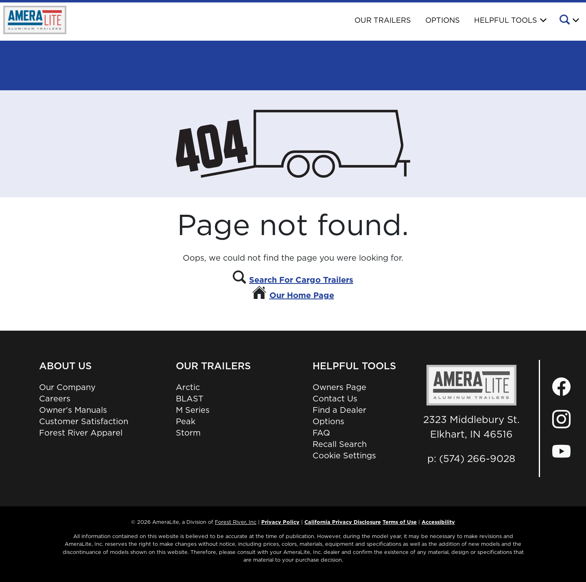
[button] (568, 21)
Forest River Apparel (80, 432)
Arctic (188, 387)
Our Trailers (382, 20)
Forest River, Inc (235, 521)
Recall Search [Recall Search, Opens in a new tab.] (340, 444)
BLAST (189, 398)
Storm (188, 432)
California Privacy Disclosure (342, 521)
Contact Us (335, 398)
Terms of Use (400, 521)
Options (442, 20)
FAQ (321, 432)
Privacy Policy (280, 521)
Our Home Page (301, 295)
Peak (185, 421)
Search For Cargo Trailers (301, 280)
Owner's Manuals (73, 410)
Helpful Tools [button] (505, 20)
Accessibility (438, 521)
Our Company (67, 387)
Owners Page (339, 387)
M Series (193, 410)
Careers (54, 398)
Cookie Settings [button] (344, 455)
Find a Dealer (339, 410)
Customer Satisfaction (83, 421)
